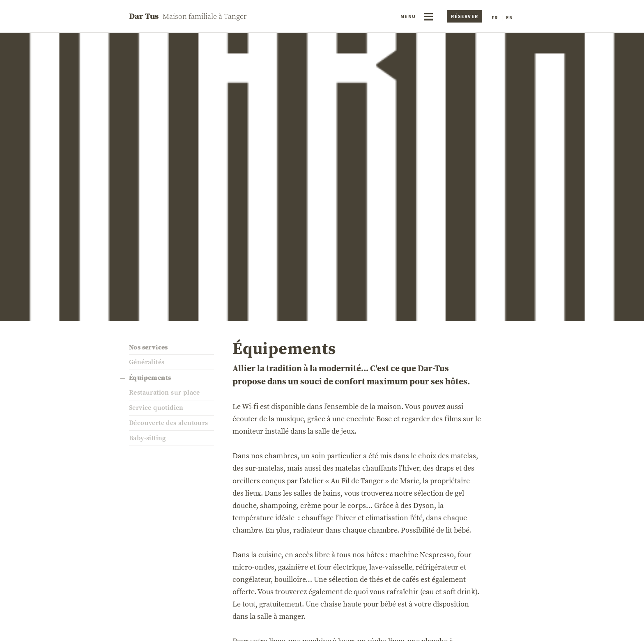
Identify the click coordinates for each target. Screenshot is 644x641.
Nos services (148, 347)
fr (495, 17)
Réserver (464, 16)
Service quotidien (156, 407)
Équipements (150, 377)
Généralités (146, 362)
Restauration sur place (164, 392)
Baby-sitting (147, 438)
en (509, 17)
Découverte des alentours (168, 422)
